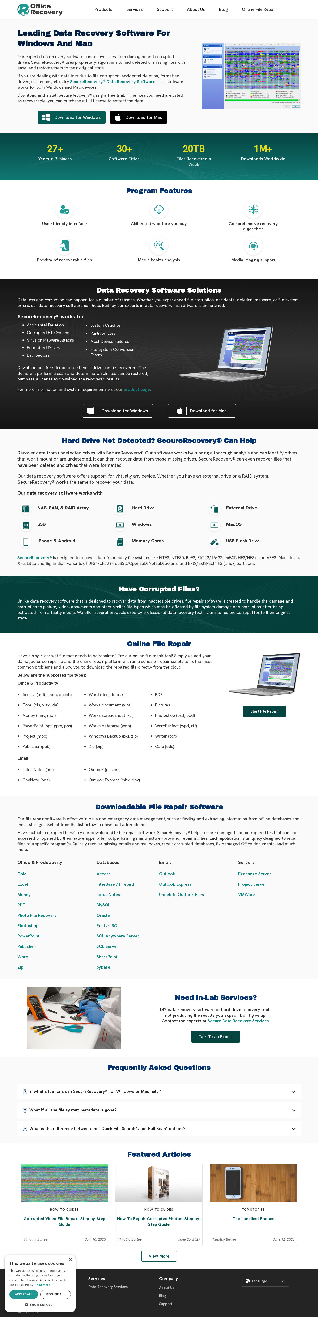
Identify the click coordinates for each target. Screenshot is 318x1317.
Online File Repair (259, 9)
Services (135, 9)
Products (103, 9)
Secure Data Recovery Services (238, 1021)
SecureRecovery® (34, 557)
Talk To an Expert (216, 1036)
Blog (223, 9)
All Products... (28, 1311)
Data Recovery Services (108, 1286)
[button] (159, 1091)
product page (137, 389)
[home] (40, 10)
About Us (196, 9)
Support (165, 9)
